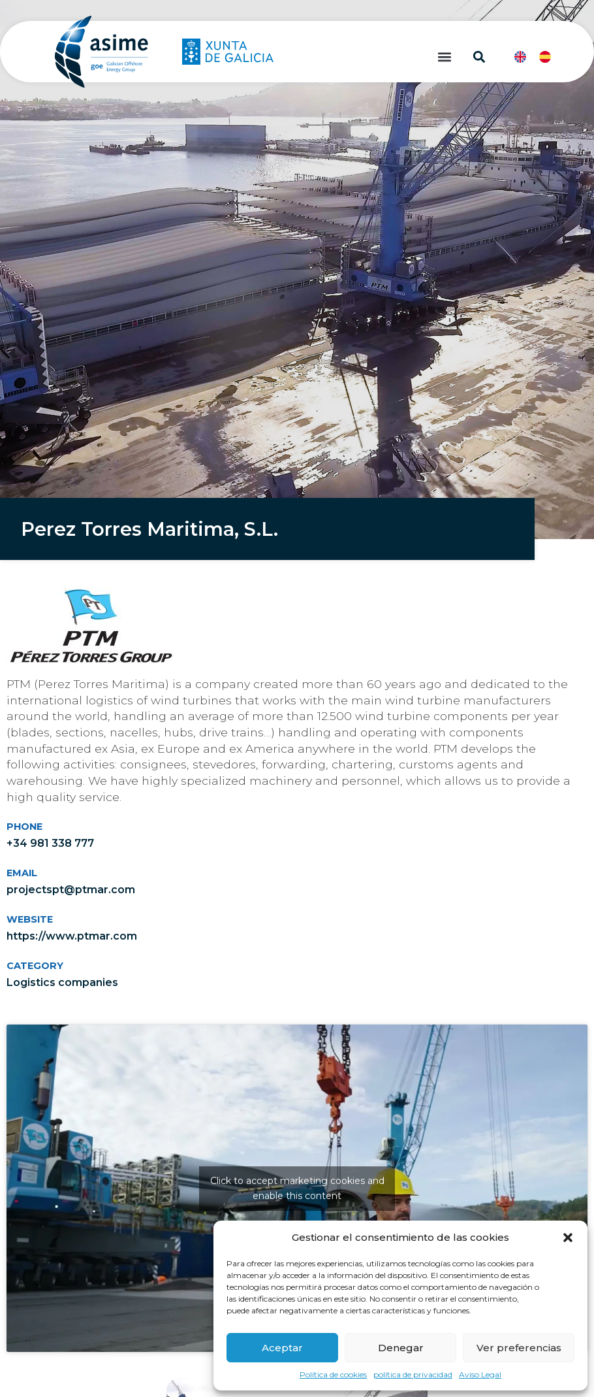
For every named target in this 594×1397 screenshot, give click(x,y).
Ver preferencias (519, 1347)
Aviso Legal (480, 1374)
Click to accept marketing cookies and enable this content (297, 1188)
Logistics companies (62, 982)
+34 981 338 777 (50, 843)
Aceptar (282, 1347)
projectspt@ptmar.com (71, 889)
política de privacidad (412, 1374)
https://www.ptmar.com (72, 936)
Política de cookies (333, 1374)
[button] (567, 1237)
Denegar (401, 1347)
